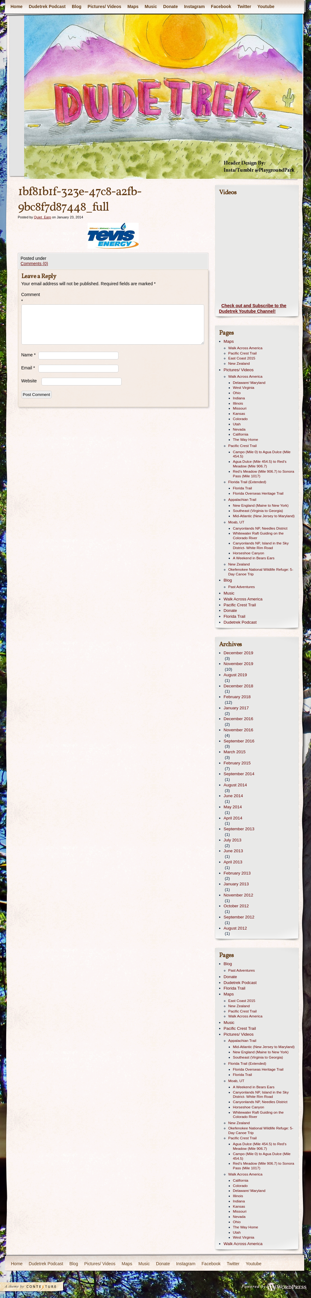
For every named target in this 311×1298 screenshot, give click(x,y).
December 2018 (238, 686)
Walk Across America (245, 348)
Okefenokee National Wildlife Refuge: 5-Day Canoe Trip (260, 571)
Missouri (240, 408)
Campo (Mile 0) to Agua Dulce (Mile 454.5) (262, 454)
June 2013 (233, 851)
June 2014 (233, 795)
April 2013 (233, 862)
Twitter (244, 6)
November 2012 (238, 895)
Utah (237, 424)
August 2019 (235, 675)
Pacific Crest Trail (242, 353)
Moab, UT (236, 522)
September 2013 (239, 829)
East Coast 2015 (241, 358)
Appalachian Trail (242, 499)
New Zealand (239, 363)
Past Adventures (241, 587)
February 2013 (237, 873)
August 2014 (235, 785)
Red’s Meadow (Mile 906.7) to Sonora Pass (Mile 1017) (263, 473)
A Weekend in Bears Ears (253, 558)
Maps (132, 6)
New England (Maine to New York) (261, 505)
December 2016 (238, 718)
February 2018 (237, 696)
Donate (170, 6)
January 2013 (236, 884)
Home (17, 6)
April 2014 (233, 818)
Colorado (240, 419)
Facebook (221, 6)
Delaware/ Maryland (249, 382)
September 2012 (239, 917)
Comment (29, 297)
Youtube (265, 6)
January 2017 (236, 708)
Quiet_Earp (42, 217)
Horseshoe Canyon (248, 553)
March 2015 (235, 752)
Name (28, 354)
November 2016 (238, 730)
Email (28, 367)
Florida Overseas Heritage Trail (258, 493)
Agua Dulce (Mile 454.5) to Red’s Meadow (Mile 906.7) (260, 463)
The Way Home (245, 439)
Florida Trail (242, 488)
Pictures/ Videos (104, 6)
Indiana (239, 398)
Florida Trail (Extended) (247, 482)
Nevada (239, 429)
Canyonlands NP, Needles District (260, 528)
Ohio (237, 393)
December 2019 (238, 653)
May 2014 (233, 807)
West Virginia (243, 387)
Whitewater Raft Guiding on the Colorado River (258, 535)
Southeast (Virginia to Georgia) (258, 511)
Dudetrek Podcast (46, 6)
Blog (76, 6)
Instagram (194, 6)
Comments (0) (34, 263)
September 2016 (239, 741)
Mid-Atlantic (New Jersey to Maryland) (264, 516)
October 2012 (236, 906)
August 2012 (235, 928)
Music (151, 6)
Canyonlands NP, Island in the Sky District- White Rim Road (261, 545)
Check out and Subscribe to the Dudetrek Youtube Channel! (253, 308)
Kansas (239, 413)
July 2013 (233, 840)
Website (29, 380)
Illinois (238, 403)
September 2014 (239, 773)
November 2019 (238, 663)
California (240, 434)
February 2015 (237, 763)
